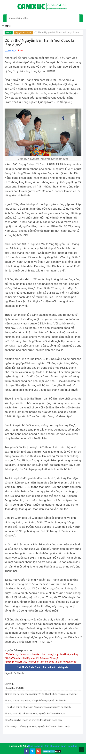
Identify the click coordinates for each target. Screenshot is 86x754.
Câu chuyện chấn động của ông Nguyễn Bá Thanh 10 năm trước (37, 726)
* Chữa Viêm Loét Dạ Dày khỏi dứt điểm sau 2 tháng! (31, 658)
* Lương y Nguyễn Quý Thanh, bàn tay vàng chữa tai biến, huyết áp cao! (41, 661)
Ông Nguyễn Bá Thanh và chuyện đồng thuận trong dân (33, 720)
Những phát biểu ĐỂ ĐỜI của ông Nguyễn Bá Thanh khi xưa (35, 713)
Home (8, 33)
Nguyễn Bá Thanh (23, 33)
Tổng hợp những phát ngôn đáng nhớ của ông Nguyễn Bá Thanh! (38, 707)
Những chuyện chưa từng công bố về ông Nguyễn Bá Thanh (35, 700)
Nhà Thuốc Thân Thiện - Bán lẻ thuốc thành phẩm (43, 667)
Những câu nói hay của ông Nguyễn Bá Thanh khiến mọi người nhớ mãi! (41, 694)
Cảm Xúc (72, 746)
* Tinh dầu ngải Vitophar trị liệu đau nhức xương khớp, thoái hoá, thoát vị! (41, 654)
